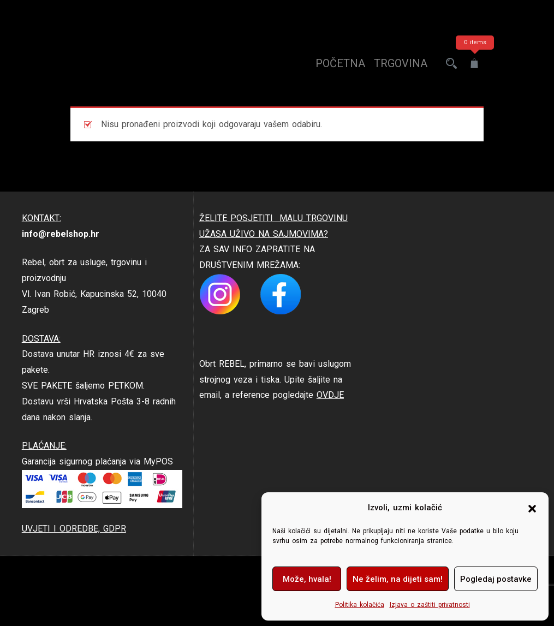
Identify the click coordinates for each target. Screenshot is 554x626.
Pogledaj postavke (496, 579)
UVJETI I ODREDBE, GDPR (74, 528)
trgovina (400, 63)
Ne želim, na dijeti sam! (398, 579)
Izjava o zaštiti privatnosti (430, 605)
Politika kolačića (359, 605)
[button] (532, 508)
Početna (340, 63)
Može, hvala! (307, 579)
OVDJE (330, 395)
